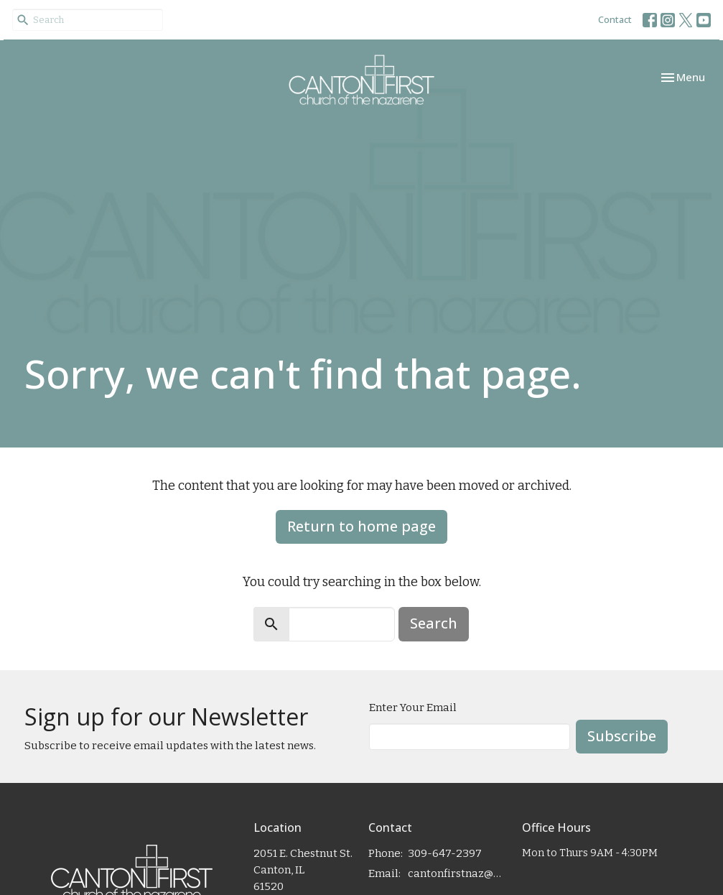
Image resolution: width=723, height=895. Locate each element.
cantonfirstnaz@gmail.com (457, 873)
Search (433, 623)
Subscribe (621, 736)
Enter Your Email (413, 707)
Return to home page (361, 526)
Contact (615, 19)
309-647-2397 (445, 853)
